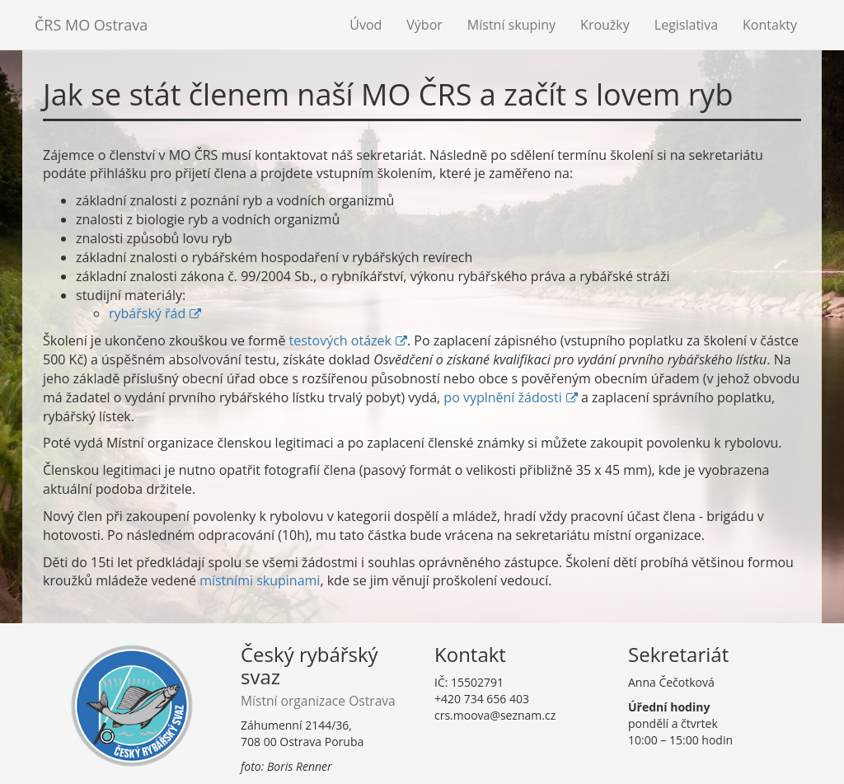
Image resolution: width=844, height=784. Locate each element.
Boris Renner (299, 766)
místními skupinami (259, 580)
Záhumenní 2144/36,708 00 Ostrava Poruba (302, 733)
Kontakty (770, 25)
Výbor (424, 25)
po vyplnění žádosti (502, 397)
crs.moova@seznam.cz (495, 715)
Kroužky (605, 25)
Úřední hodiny (669, 707)
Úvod (365, 25)
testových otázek (340, 340)
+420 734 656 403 (481, 699)
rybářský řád (147, 313)
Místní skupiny (511, 25)
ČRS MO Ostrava (91, 25)
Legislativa (686, 25)
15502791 (477, 682)
